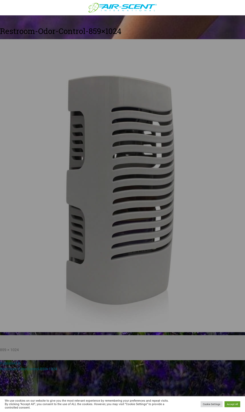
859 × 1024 (9, 349)
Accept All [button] (232, 404)
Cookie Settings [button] (211, 404)
